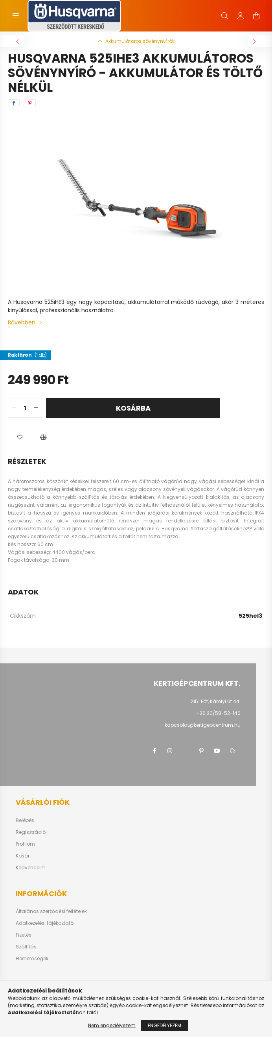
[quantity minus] (14, 408)
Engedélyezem (164, 1025)
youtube (217, 751)
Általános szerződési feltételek (51, 911)
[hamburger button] (16, 16)
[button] (20, 437)
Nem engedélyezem (112, 1025)
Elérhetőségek (32, 958)
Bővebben (21, 322)
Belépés (25, 820)
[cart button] (256, 16)
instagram (170, 751)
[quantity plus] (36, 408)
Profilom (25, 844)
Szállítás (26, 947)
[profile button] (240, 16)
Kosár (22, 856)
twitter (185, 751)
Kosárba (133, 408)
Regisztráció (31, 832)
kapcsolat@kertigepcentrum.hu (203, 725)
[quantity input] (25, 407)
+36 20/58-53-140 (218, 713)
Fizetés (23, 935)
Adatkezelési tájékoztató (45, 923)
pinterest (201, 751)
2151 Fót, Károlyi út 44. (216, 701)
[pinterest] (30, 103)
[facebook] (14, 103)
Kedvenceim (31, 867)
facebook (154, 751)
